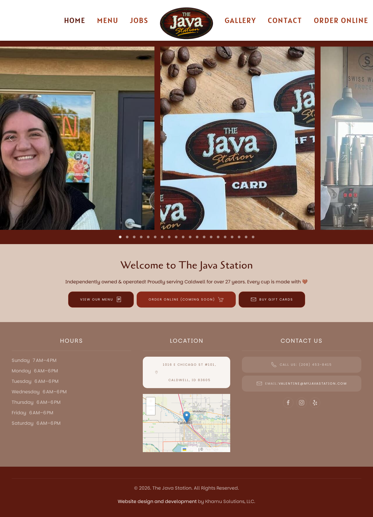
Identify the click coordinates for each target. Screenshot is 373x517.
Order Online (341, 20)
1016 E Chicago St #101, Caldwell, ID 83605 (185, 372)
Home (74, 20)
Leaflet (190, 449)
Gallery (240, 20)
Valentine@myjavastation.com (313, 383)
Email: (301, 383)
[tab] (120, 237)
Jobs (139, 20)
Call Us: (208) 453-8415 (301, 364)
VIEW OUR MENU (101, 299)
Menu (107, 20)
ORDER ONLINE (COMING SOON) (186, 299)
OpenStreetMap (216, 449)
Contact (285, 20)
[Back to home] (186, 23)
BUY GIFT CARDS (272, 299)
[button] (11, 138)
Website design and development (157, 501)
